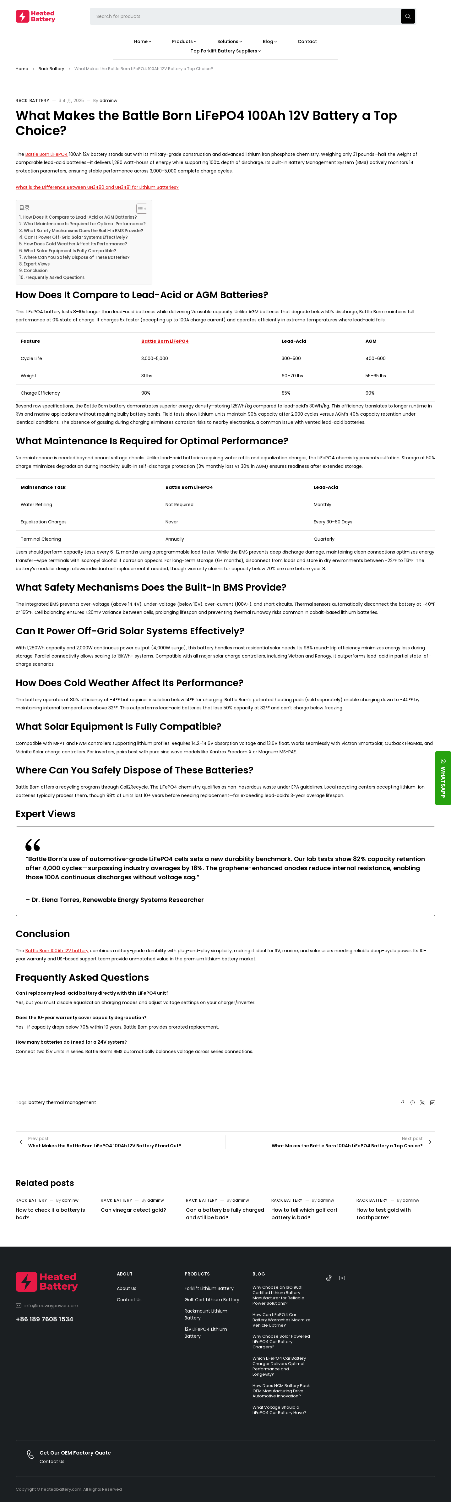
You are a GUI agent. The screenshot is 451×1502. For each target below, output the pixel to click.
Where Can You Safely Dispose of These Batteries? (77, 257)
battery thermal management (62, 1102)
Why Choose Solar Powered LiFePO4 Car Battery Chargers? (281, 1341)
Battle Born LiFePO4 (46, 154)
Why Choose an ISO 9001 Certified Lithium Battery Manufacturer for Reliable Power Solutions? (278, 1295)
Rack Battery (51, 69)
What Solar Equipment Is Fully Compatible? (70, 251)
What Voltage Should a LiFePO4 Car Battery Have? (280, 1410)
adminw (108, 100)
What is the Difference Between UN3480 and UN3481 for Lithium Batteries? (97, 187)
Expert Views (37, 264)
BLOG (259, 1274)
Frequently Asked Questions (54, 278)
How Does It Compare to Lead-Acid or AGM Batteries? (80, 217)
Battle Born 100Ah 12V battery (57, 951)
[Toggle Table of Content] (139, 208)
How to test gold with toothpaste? (383, 1213)
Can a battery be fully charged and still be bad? (225, 1213)
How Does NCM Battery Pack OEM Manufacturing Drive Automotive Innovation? (281, 1391)
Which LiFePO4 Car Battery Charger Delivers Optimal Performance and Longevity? (279, 1366)
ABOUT (125, 1274)
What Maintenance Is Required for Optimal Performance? (85, 224)
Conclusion (35, 271)
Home (22, 69)
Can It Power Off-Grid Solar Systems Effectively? (76, 237)
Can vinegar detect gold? (133, 1210)
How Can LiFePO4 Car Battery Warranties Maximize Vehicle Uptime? (282, 1320)
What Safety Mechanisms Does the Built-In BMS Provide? (83, 231)
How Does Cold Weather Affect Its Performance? (75, 244)
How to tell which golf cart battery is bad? (304, 1213)
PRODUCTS (197, 1274)
